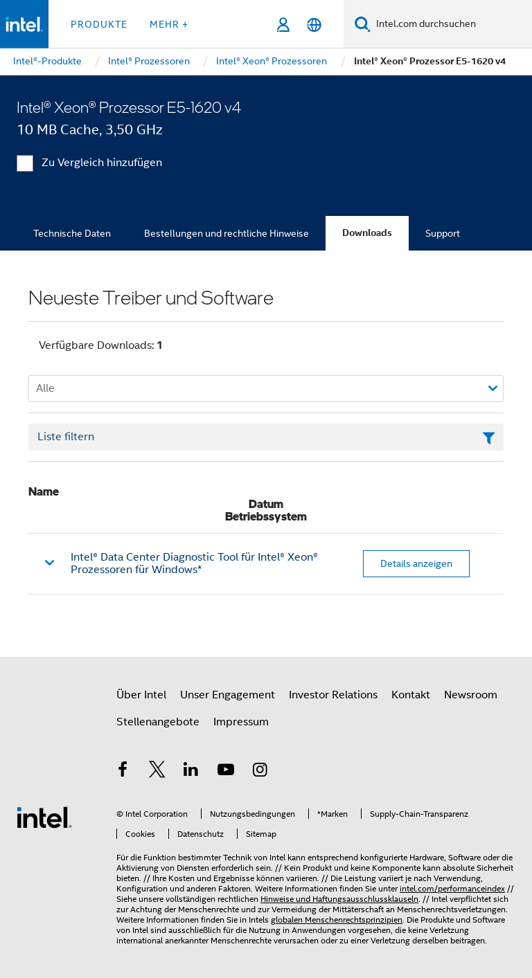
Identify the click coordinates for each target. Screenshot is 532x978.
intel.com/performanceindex (452, 888)
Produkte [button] (99, 24)
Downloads (367, 232)
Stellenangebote (158, 722)
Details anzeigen (416, 563)
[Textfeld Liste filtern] (266, 437)
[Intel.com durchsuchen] (451, 24)
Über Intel (141, 695)
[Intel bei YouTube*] (226, 771)
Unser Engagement (227, 695)
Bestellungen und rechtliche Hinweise (226, 233)
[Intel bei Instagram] (260, 771)
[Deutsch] (314, 24)
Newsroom (470, 695)
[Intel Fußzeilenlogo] (44, 817)
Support (442, 233)
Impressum (241, 722)
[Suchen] (363, 24)
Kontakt (410, 695)
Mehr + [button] (169, 24)
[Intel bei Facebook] (122, 771)
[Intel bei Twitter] (157, 771)
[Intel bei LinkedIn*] (191, 771)
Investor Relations (333, 695)
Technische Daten (72, 233)
